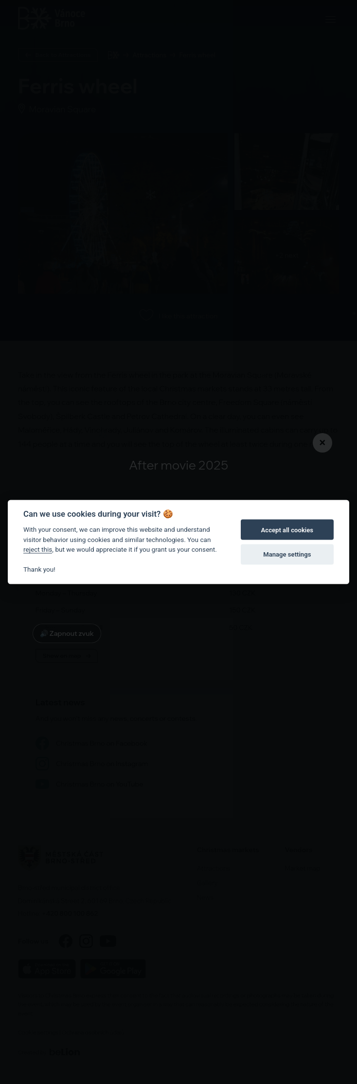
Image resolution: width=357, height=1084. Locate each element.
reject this (37, 549)
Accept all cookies (287, 529)
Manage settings (287, 554)
